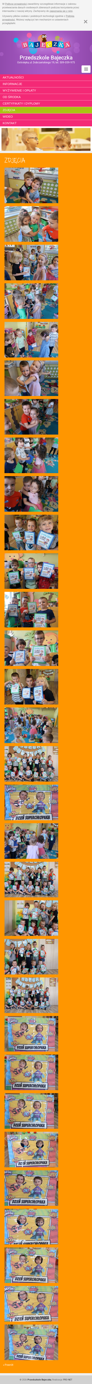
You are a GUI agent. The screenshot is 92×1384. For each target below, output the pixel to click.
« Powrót (8, 1364)
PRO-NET (67, 1379)
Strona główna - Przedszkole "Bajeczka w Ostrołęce (46, 42)
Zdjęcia (9, 110)
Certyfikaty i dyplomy (21, 103)
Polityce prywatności (16, 4)
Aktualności (13, 77)
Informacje (12, 84)
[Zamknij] (86, 21)
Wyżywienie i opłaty (19, 90)
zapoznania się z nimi (61, 11)
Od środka (12, 97)
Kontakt (10, 123)
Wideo (8, 116)
